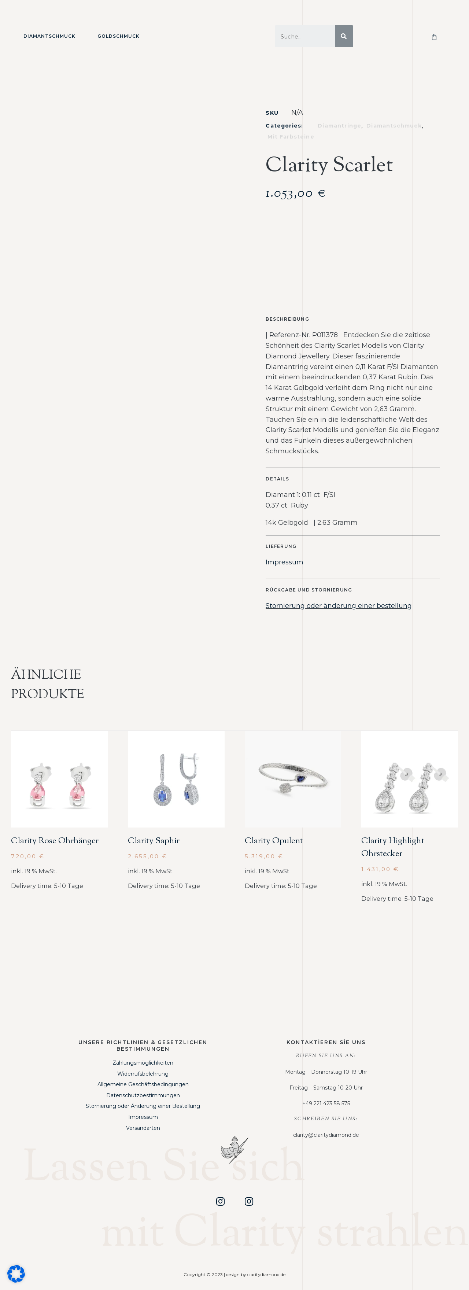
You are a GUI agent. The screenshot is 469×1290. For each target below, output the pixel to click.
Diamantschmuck (49, 36)
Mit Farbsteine (290, 136)
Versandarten (143, 1128)
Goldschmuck (118, 36)
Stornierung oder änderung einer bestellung (339, 606)
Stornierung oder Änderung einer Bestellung (143, 1106)
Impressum (284, 562)
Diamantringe (339, 125)
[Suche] (344, 36)
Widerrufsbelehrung (143, 1073)
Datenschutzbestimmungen (143, 1095)
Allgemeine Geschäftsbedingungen (143, 1084)
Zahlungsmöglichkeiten (142, 1062)
